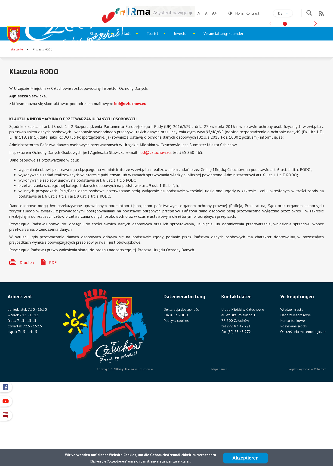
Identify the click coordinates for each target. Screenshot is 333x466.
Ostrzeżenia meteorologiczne (303, 409)
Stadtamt (103, 113)
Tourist (158, 113)
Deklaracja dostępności (181, 386)
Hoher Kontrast (243, 13)
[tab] (285, 97)
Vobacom (320, 446)
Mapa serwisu (220, 446)
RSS (321, 13)
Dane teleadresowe (295, 392)
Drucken (27, 339)
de (285, 14)
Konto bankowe (292, 397)
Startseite (17, 127)
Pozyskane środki (293, 403)
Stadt (131, 113)
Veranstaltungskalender (223, 110)
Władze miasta (291, 386)
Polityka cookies (176, 397)
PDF (53, 339)
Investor (186, 113)
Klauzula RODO (175, 392)
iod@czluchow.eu (130, 180)
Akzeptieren (245, 457)
